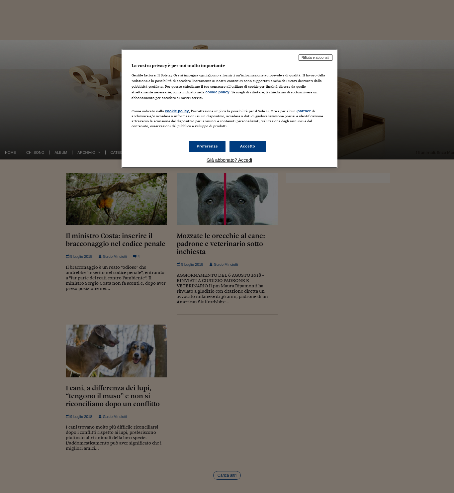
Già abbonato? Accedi (229, 160)
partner (304, 111)
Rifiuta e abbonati (315, 57)
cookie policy (217, 92)
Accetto (247, 146)
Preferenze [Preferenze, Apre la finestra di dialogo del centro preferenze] (207, 146)
